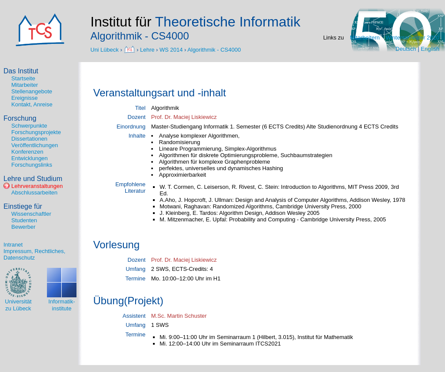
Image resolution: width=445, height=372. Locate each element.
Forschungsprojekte (36, 132)
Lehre (147, 49)
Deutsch (405, 49)
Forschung (20, 118)
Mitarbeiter (24, 85)
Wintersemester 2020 (412, 37)
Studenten (24, 220)
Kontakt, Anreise (32, 104)
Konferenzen (27, 151)
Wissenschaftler (31, 214)
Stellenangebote (31, 91)
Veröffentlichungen (34, 145)
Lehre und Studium (32, 178)
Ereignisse (24, 98)
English (430, 49)
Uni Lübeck (105, 49)
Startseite (23, 78)
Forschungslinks (31, 164)
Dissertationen (29, 138)
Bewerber (23, 227)
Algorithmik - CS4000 (214, 49)
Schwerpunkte (29, 125)
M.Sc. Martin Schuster (179, 316)
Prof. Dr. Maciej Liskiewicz (184, 117)
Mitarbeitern (365, 37)
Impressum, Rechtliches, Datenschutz (34, 254)
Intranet (13, 244)
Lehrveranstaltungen (37, 186)
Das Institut (20, 71)
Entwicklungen (29, 158)
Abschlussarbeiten (34, 192)
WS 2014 (171, 49)
